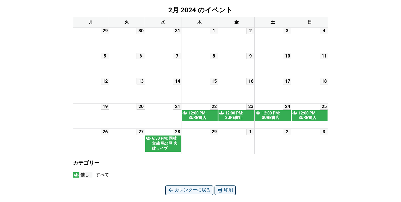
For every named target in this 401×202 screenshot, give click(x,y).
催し (81, 175)
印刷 (225, 190)
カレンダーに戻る (189, 190)
